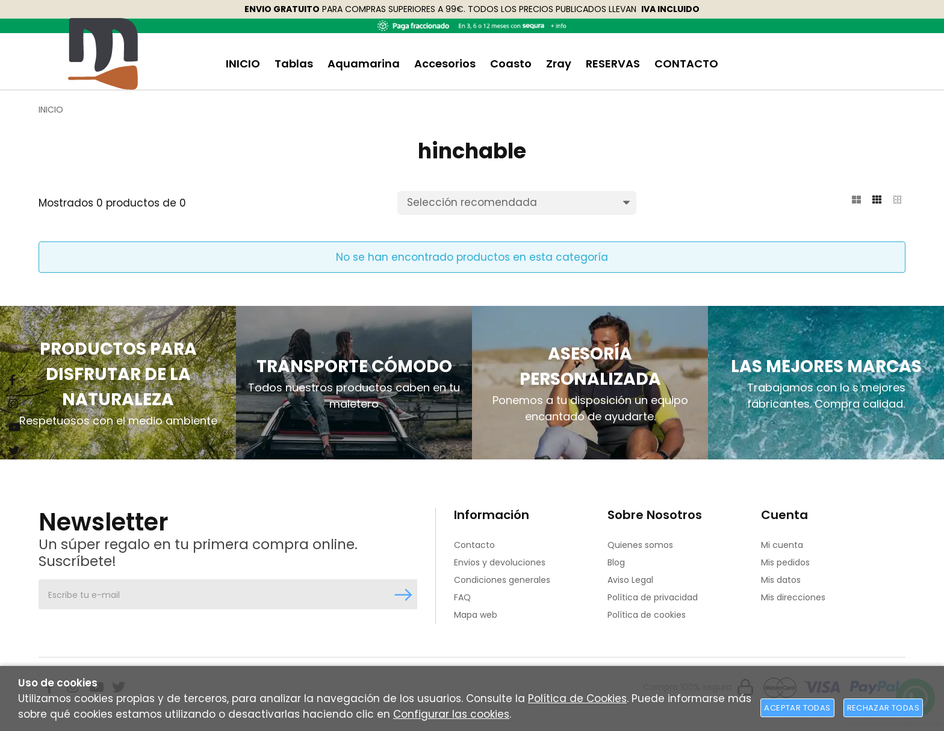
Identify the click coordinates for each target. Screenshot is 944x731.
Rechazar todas (883, 708)
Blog (616, 562)
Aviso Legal (630, 580)
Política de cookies (646, 615)
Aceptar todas (797, 708)
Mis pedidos (785, 562)
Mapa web (475, 615)
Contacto (474, 545)
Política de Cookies (577, 698)
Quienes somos (640, 545)
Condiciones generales (502, 580)
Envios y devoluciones (499, 562)
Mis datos (781, 580)
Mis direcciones (793, 597)
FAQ (462, 597)
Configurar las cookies (451, 714)
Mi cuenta (782, 545)
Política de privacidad (652, 597)
